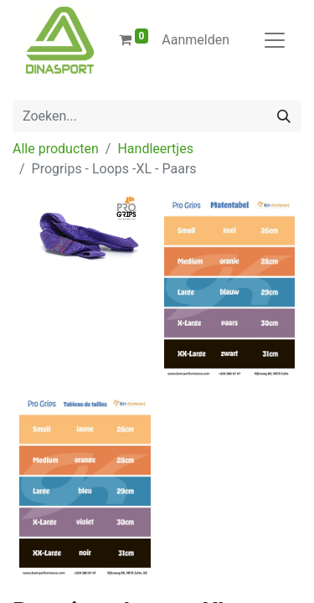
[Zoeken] (283, 116)
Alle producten (56, 149)
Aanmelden (195, 40)
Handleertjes (155, 149)
